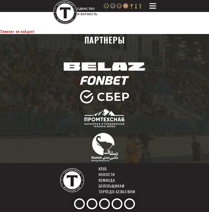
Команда (107, 180)
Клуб (103, 168)
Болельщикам (111, 186)
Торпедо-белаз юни (117, 191)
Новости (107, 174)
